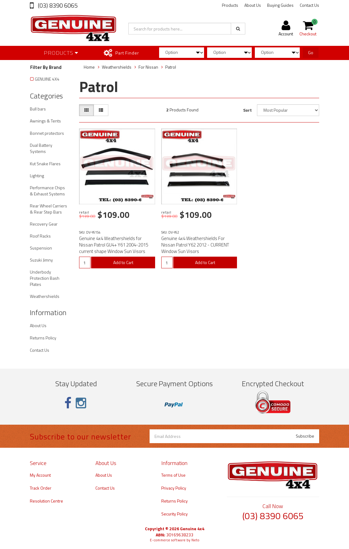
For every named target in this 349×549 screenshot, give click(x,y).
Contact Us (309, 5)
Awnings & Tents (45, 121)
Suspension (41, 248)
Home (89, 67)
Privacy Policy (173, 488)
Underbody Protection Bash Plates (44, 278)
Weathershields (44, 296)
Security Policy (174, 514)
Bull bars (38, 109)
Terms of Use (173, 475)
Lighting (37, 175)
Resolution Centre (46, 501)
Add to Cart (123, 262)
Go (310, 52)
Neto (195, 540)
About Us (252, 5)
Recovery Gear (44, 224)
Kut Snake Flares (45, 163)
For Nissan (148, 67)
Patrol (170, 67)
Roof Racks (40, 236)
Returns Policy (43, 338)
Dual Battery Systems (41, 148)
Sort (247, 110)
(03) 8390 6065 (57, 5)
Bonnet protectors (47, 133)
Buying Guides (280, 5)
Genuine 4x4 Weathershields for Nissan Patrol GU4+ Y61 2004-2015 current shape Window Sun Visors (113, 245)
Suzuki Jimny (41, 260)
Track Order (40, 488)
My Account (40, 475)
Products (230, 5)
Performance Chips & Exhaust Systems (47, 190)
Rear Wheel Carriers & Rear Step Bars (48, 208)
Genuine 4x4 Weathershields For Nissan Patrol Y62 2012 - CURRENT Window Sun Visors (195, 245)
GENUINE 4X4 (47, 79)
